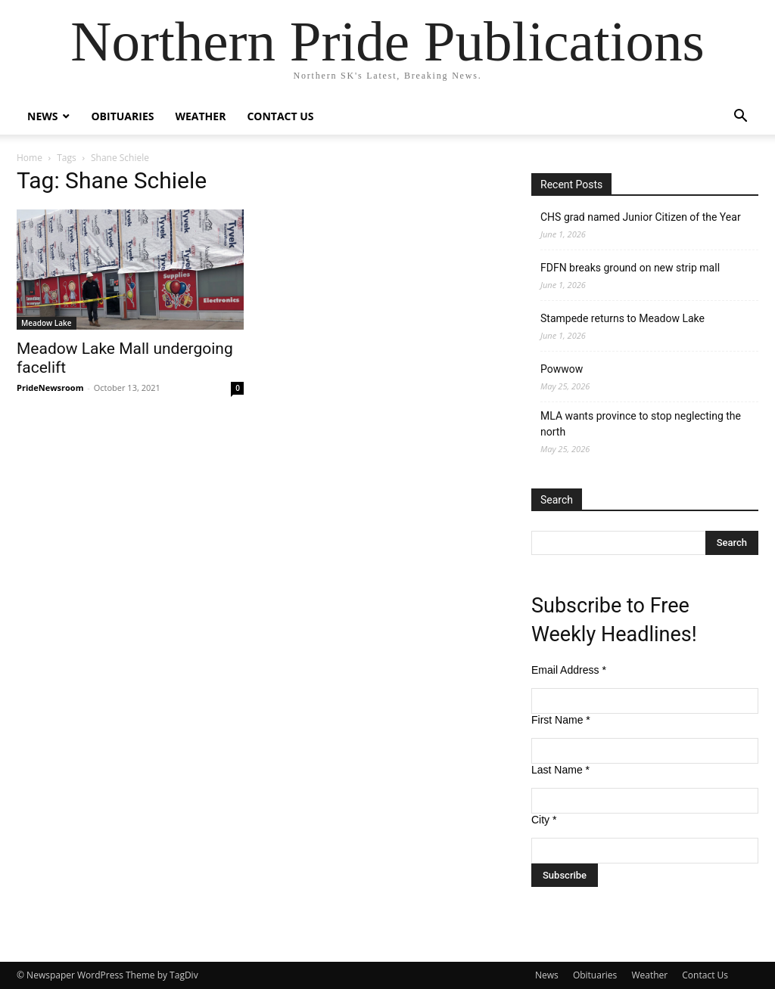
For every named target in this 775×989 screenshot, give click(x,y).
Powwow (561, 369)
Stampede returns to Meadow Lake (622, 318)
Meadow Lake (46, 323)
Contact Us (280, 116)
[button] (740, 117)
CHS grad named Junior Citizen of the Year (640, 217)
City (543, 820)
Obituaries (122, 116)
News (42, 116)
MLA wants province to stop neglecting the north (640, 424)
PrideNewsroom (50, 387)
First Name (560, 720)
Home (29, 157)
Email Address (568, 670)
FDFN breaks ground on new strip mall (630, 268)
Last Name (560, 770)
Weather (200, 116)
